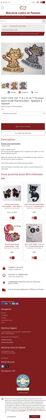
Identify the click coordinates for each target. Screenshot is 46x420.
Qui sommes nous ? (7, 320)
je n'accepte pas (11, 416)
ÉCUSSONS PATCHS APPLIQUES (18, 26)
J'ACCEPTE (34, 416)
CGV (2, 323)
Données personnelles (7, 342)
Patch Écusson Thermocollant (11, 106)
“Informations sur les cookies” (34, 409)
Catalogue (4, 315)
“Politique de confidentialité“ (17, 410)
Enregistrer (23, 92)
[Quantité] (4, 119)
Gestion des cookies (6, 339)
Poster (34, 92)
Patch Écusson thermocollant (9, 30)
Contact (33, 2)
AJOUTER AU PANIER (23, 127)
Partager (12, 92)
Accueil (5, 26)
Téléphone (4, 358)
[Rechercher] (43, 21)
